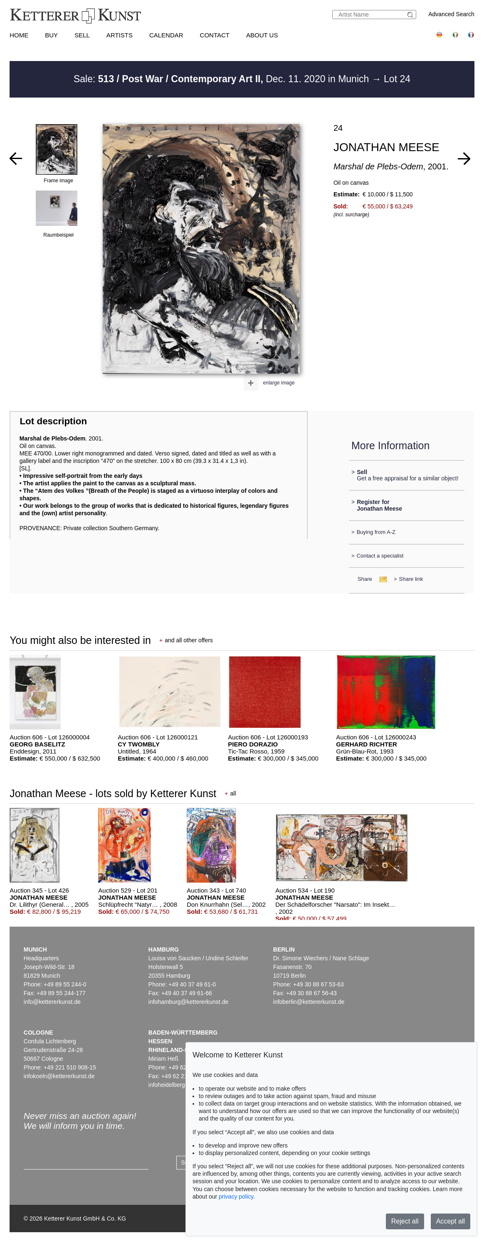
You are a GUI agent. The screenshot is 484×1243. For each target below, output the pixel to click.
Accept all (450, 1221)
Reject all (405, 1221)
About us (262, 35)
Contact (215, 35)
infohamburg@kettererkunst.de (188, 1001)
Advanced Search (451, 14)
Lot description (53, 421)
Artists (119, 35)
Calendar (166, 35)
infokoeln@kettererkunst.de (59, 1076)
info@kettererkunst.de (52, 1001)
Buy (51, 35)
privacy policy (236, 1196)
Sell (82, 35)
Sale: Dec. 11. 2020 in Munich (223, 78)
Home (19, 35)
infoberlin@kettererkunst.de (308, 1001)
